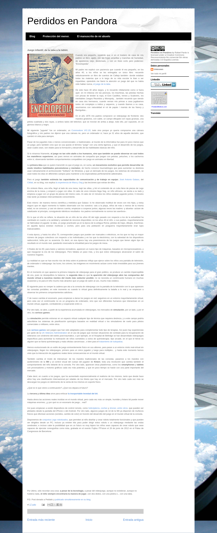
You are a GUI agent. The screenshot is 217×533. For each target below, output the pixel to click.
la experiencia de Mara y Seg (69, 182)
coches (104, 408)
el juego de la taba (101, 84)
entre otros (123, 408)
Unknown (158, 69)
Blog (32, 36)
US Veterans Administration (54, 333)
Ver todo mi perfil (158, 73)
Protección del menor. (56, 36)
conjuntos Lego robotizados (55, 419)
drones (113, 408)
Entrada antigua (133, 519)
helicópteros (94, 408)
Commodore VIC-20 (81, 130)
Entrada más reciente (41, 519)
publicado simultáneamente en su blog (72, 499)
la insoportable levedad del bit (83, 393)
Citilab (30, 182)
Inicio (89, 519)
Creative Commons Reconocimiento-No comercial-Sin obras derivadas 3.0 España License (169, 57)
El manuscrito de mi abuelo (93, 36)
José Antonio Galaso (129, 179)
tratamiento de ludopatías (111, 341)
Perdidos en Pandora (72, 21)
